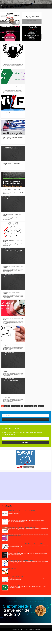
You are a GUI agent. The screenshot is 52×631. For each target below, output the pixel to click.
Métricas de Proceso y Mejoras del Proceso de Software (13, 345)
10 (31, 406)
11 (35, 406)
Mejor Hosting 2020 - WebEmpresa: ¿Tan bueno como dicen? (21, 527)
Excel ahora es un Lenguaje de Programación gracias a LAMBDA (12, 87)
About (39, 629)
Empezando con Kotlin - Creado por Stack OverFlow (12, 215)
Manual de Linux (12, 568)
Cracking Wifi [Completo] (8, 112)
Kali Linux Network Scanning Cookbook (11, 189)
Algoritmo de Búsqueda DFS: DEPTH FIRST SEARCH (12, 241)
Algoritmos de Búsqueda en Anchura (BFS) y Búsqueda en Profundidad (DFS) (25, 543)
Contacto (30, 629)
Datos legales (34, 629)
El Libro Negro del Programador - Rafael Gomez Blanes (20, 552)
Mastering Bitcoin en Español (14, 535)
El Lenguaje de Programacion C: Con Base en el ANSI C (20, 560)
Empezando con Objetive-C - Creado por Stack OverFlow (13, 267)
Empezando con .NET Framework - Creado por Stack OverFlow (13, 397)
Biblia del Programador (23, 629)
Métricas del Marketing (8, 22)
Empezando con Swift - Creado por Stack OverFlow (12, 164)
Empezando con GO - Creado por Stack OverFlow (11, 293)
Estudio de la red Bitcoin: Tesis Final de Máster (18, 576)
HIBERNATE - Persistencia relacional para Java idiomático (21, 519)
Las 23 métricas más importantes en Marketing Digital (13, 319)
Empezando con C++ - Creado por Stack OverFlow (11, 371)
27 (39, 406)
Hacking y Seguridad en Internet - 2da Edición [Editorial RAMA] (13, 138)
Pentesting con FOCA (8, 37)
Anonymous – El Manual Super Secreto (11, 62)
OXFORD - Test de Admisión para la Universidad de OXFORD (21, 510)
